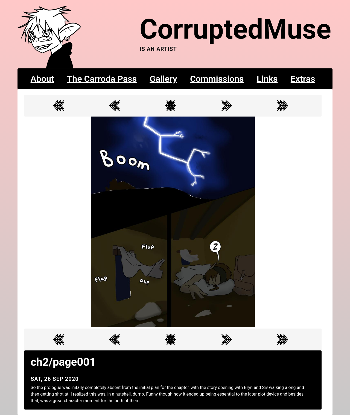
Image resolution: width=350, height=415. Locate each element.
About (42, 79)
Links (267, 79)
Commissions (217, 79)
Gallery (163, 79)
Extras (303, 79)
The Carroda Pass (102, 79)
